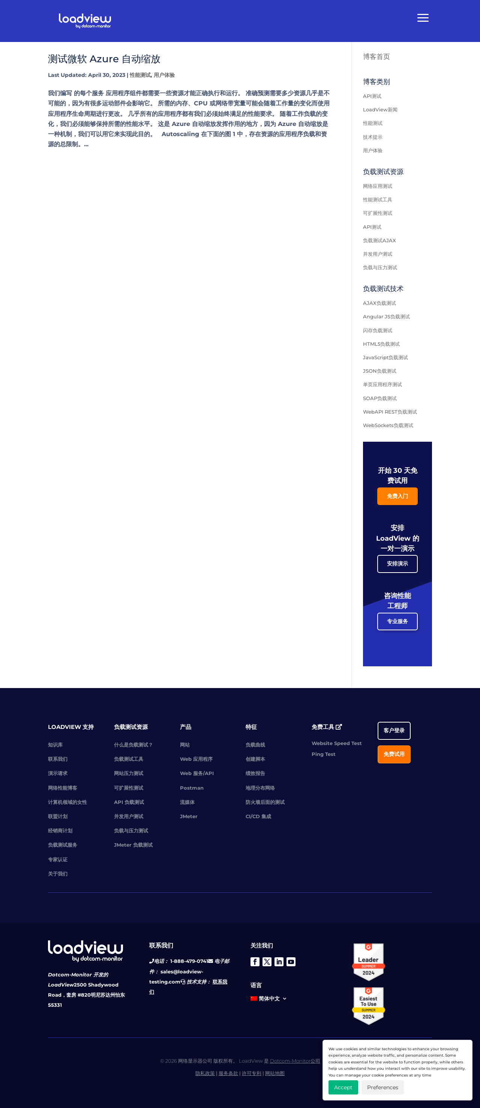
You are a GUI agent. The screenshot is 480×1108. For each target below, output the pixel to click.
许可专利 (251, 1073)
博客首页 (376, 56)
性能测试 (140, 75)
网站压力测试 (128, 773)
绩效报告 (255, 773)
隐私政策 (205, 1073)
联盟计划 (58, 816)
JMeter (189, 816)
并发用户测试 (377, 254)
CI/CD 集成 (258, 816)
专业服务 (397, 621)
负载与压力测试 (380, 267)
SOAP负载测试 (380, 398)
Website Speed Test (337, 743)
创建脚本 (255, 759)
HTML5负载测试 (381, 344)
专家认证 (58, 859)
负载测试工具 (128, 759)
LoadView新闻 (380, 109)
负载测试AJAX (379, 240)
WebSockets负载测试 (388, 425)
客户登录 (394, 730)
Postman (192, 788)
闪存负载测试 (377, 330)
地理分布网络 (260, 788)
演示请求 (58, 773)
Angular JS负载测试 (386, 316)
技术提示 (372, 137)
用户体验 (164, 75)
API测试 (372, 96)
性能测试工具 (377, 199)
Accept (343, 1087)
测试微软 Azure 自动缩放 (104, 59)
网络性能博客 (62, 788)
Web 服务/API (197, 773)
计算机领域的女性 (67, 802)
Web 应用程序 (196, 759)
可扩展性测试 (377, 213)
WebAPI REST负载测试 (390, 412)
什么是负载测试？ (133, 745)
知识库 (55, 745)
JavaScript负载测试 (385, 357)
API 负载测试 (129, 802)
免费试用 (394, 754)
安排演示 (397, 563)
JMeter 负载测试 (133, 845)
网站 (185, 745)
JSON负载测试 (379, 371)
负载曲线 (255, 745)
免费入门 (397, 496)
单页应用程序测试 (382, 384)
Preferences (382, 1087)
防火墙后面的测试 (265, 802)
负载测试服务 (62, 845)
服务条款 (228, 1073)
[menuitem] (268, 1000)
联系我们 (58, 759)
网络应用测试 (377, 186)
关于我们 (58, 874)
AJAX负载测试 (379, 303)
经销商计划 (60, 831)
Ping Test (324, 754)
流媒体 (187, 802)
